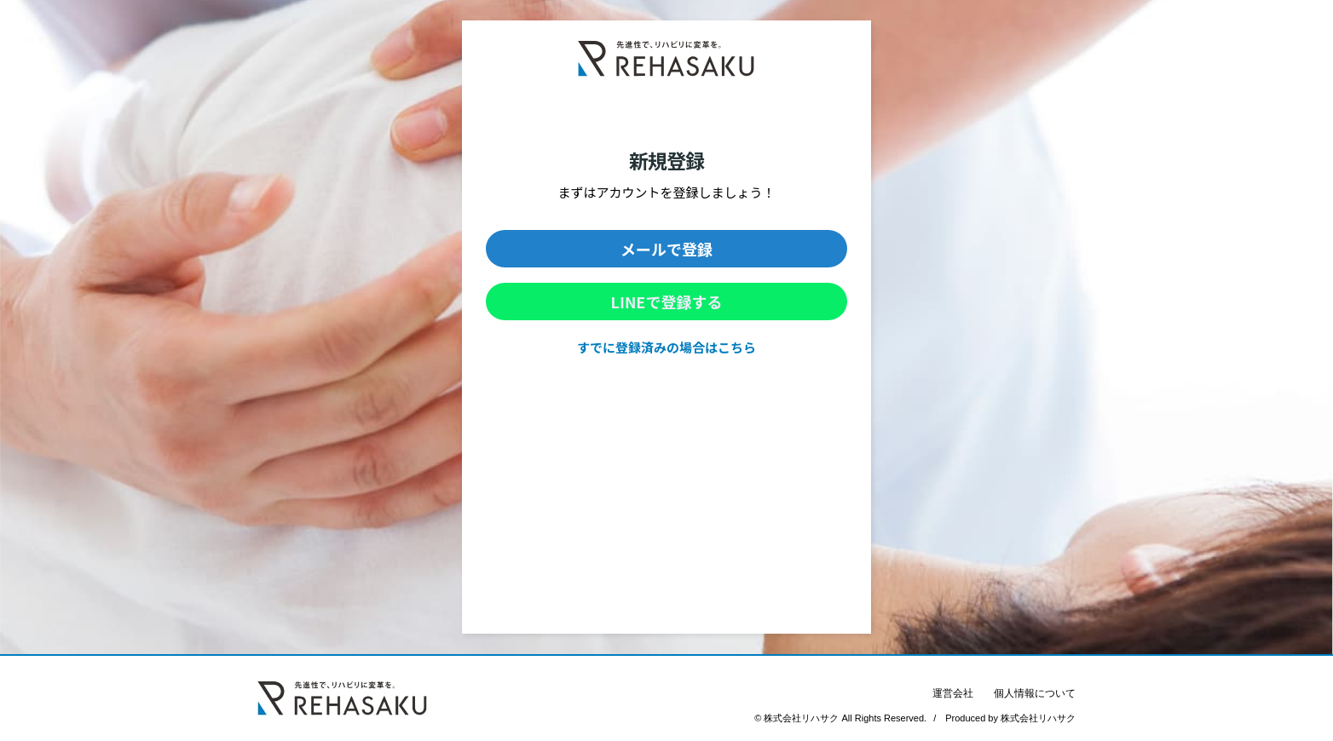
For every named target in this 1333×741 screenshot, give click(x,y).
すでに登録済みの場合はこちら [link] (666, 347)
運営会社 (952, 693)
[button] (666, 248)
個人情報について (1035, 693)
